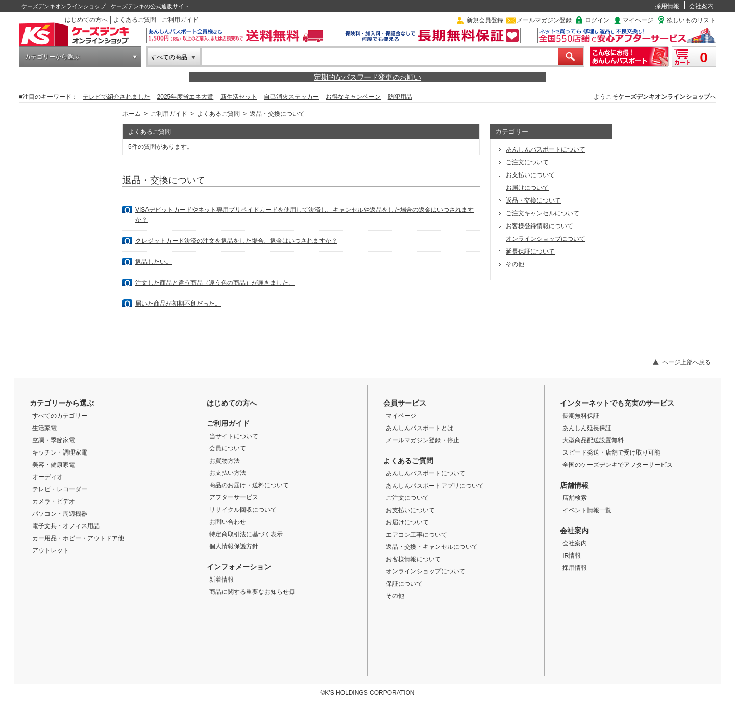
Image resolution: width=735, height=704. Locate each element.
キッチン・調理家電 (59, 452)
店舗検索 (574, 497)
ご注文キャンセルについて (542, 213)
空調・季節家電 (53, 440)
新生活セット (238, 96)
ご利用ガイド (180, 19)
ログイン (597, 20)
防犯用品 (400, 96)
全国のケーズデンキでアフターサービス (617, 464)
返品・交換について (533, 200)
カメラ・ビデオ (53, 501)
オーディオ (47, 477)
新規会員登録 (485, 20)
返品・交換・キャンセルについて (432, 546)
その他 (515, 264)
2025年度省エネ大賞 (185, 96)
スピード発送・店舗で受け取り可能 (611, 452)
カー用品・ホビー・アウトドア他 (78, 538)
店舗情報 (574, 485)
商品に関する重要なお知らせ (252, 591)
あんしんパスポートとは (419, 428)
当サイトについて (233, 436)
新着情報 (221, 579)
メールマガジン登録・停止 (422, 440)
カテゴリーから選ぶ (52, 56)
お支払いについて (530, 175)
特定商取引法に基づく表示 (246, 534)
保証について (404, 583)
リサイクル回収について (243, 509)
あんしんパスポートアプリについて (435, 485)
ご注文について (527, 162)
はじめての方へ (86, 19)
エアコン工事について (416, 534)
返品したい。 (153, 261)
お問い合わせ (227, 521)
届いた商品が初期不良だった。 (178, 303)
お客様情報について (413, 559)
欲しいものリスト (691, 20)
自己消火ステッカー (291, 96)
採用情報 (667, 6)
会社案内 (701, 6)
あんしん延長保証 (586, 428)
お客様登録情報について (539, 226)
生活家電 (44, 428)
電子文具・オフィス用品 (66, 526)
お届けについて (527, 187)
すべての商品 (169, 57)
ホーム (131, 113)
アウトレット (50, 550)
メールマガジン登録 (544, 20)
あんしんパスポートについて (545, 149)
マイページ (638, 20)
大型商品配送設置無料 (593, 440)
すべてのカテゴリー (59, 415)
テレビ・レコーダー (59, 489)
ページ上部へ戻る (686, 362)
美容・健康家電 (53, 464)
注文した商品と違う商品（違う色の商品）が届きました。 (215, 282)
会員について (227, 448)
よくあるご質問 (134, 19)
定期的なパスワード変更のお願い (367, 77)
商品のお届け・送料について (249, 485)
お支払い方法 (227, 472)
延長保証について (530, 251)
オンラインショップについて (545, 238)
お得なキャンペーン (353, 96)
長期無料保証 (580, 415)
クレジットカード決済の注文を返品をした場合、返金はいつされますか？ (236, 240)
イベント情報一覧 (586, 510)
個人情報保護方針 (233, 546)
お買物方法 (224, 460)
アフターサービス (233, 497)
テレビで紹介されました (116, 96)
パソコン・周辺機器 (59, 513)
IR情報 (571, 555)
